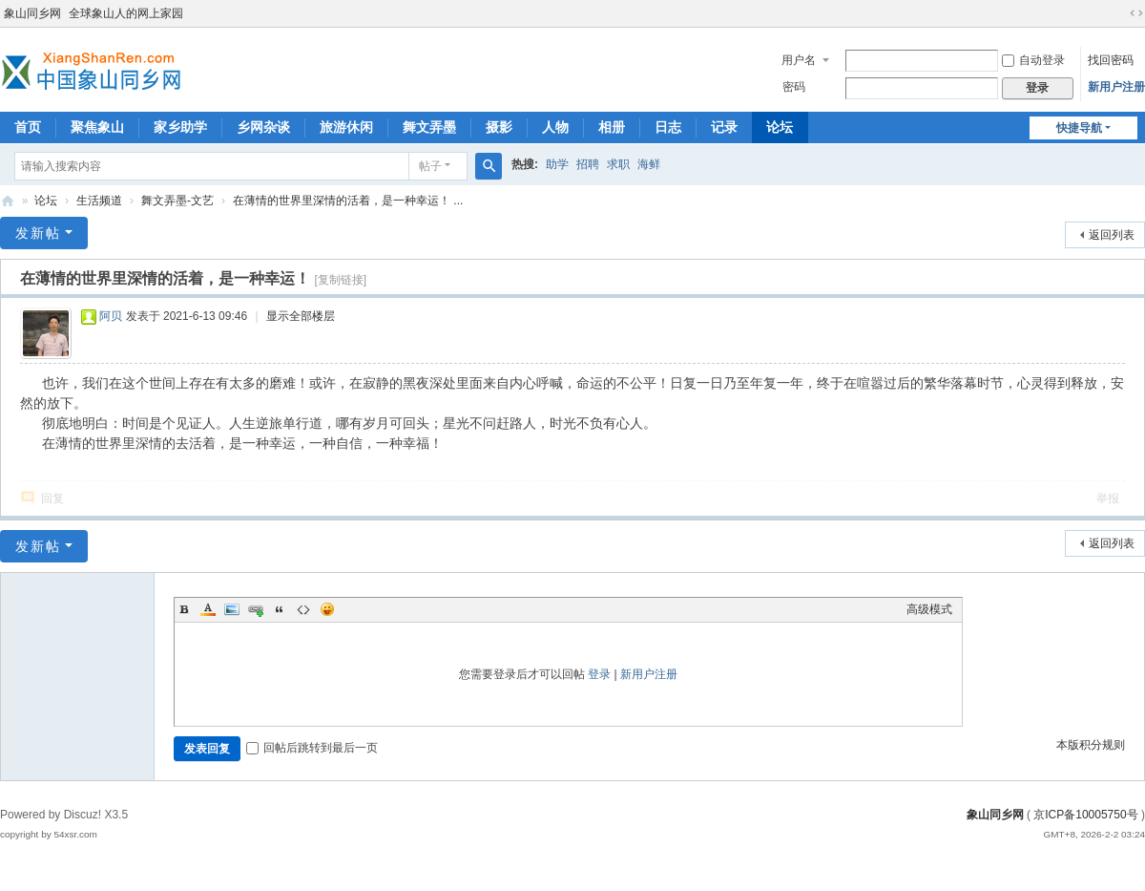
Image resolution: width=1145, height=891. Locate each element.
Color (208, 609)
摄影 (499, 127)
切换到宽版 (1136, 13)
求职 (618, 164)
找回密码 (1111, 60)
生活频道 (99, 200)
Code (303, 609)
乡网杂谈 (263, 127)
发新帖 (38, 233)
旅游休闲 (346, 127)
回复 (52, 498)
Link (255, 609)
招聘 (587, 164)
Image (231, 609)
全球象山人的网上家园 (126, 13)
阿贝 (110, 316)
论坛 (779, 127)
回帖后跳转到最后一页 (312, 747)
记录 (724, 127)
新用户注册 (1116, 87)
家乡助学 (180, 127)
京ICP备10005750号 (1085, 814)
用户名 (798, 60)
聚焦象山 (97, 127)
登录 (599, 674)
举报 (1107, 498)
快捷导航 (1079, 128)
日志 (668, 127)
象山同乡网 (32, 13)
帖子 (430, 166)
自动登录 (1033, 60)
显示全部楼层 (300, 316)
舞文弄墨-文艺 (177, 200)
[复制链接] (340, 279)
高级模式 (929, 609)
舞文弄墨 (429, 127)
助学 (557, 164)
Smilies (327, 609)
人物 (555, 127)
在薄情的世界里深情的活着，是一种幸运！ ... (348, 200)
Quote (279, 609)
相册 (611, 127)
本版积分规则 (1090, 745)
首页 (27, 127)
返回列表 (1112, 235)
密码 (793, 87)
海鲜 (648, 164)
